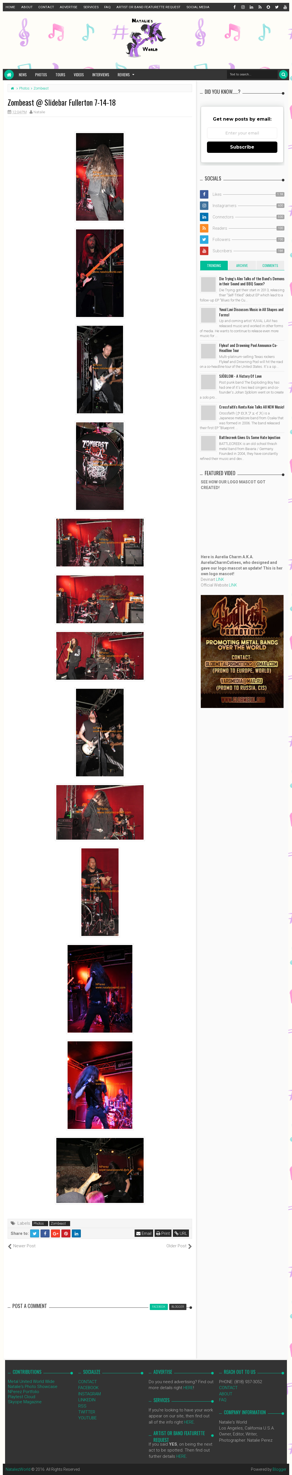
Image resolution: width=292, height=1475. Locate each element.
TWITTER (86, 1412)
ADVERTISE (68, 7)
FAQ (107, 7)
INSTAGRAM (89, 1393)
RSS (82, 1406)
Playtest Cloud (21, 1396)
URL (181, 1233)
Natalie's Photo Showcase (32, 1386)
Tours (60, 74)
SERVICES (91, 7)
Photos (41, 74)
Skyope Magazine (25, 1401)
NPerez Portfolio (23, 1391)
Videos (79, 74)
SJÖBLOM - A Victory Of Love (240, 376)
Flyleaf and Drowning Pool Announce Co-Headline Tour (248, 347)
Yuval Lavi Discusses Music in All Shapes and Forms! (251, 311)
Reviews (124, 74)
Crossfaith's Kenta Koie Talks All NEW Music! (251, 407)
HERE (188, 1387)
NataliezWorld (18, 1469)
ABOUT (27, 7)
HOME (10, 7)
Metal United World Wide (31, 1381)
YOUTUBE (87, 1417)
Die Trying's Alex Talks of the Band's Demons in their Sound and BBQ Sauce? (251, 280)
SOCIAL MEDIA (197, 7)
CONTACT (46, 7)
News (23, 74)
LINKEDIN (86, 1399)
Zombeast (58, 1224)
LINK (220, 579)
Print (163, 1233)
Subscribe (242, 147)
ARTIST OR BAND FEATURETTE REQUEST (148, 7)
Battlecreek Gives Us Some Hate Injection (249, 437)
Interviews (100, 74)
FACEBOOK (88, 1387)
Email (143, 1233)
